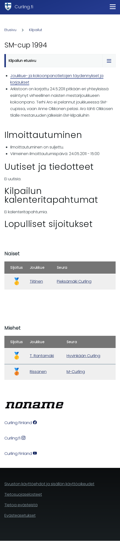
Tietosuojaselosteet (23, 494)
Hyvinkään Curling (83, 356)
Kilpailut (35, 29)
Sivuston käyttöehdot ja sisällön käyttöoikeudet (49, 484)
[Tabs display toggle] (109, 60)
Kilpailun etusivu (22, 60)
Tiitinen (36, 281)
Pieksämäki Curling (74, 281)
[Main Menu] (112, 6)
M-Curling (76, 371)
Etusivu (10, 29)
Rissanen (38, 371)
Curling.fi (24, 7)
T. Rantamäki (42, 356)
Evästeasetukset (20, 515)
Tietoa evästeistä (21, 505)
